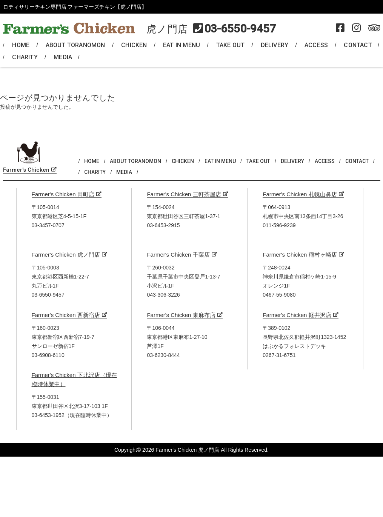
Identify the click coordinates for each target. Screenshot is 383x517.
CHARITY (24, 57)
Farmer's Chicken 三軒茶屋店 (184, 194)
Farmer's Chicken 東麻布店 (181, 315)
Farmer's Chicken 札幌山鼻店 (300, 194)
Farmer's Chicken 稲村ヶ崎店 (300, 254)
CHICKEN (134, 45)
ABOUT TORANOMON (75, 45)
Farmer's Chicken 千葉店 (178, 254)
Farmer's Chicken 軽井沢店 (297, 315)
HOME (20, 45)
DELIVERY (275, 45)
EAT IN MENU (181, 45)
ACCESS (316, 45)
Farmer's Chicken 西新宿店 (66, 315)
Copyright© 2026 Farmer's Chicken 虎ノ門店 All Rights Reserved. (191, 450)
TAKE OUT (230, 45)
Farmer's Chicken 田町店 (63, 194)
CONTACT (358, 45)
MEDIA (63, 57)
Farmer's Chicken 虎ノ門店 (66, 254)
